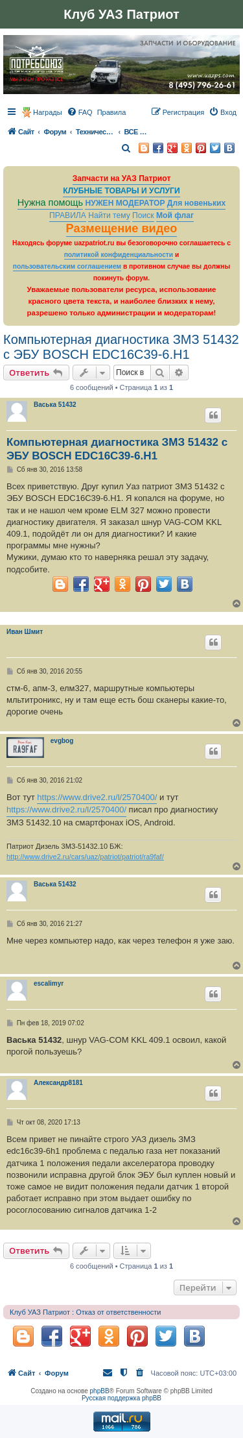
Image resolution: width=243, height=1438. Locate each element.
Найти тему (109, 215)
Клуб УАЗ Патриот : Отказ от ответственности (85, 1312)
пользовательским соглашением (67, 266)
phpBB (100, 1391)
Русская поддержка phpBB (121, 1398)
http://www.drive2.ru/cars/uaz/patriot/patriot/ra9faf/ (85, 856)
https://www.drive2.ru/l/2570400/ (97, 797)
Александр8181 (58, 1082)
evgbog (62, 740)
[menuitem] (80, 112)
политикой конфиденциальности (119, 254)
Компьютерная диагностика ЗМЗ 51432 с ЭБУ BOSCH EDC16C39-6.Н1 (121, 346)
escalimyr (49, 983)
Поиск (143, 215)
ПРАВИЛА (67, 215)
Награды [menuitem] (47, 112)
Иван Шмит (24, 631)
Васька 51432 (55, 404)
